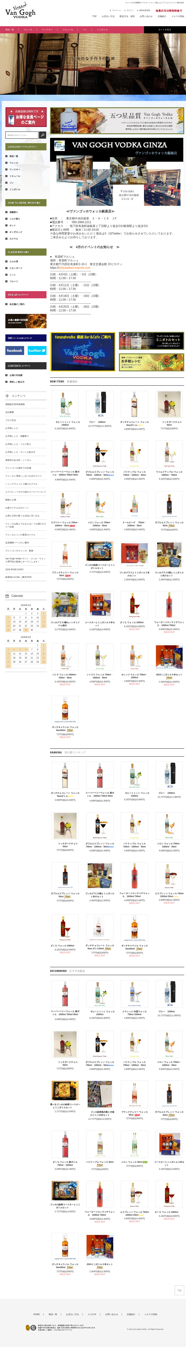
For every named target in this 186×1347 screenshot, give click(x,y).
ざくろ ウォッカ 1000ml (134, 622)
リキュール (67, 29)
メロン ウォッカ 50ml (134, 1162)
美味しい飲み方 (15, 382)
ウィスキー (47, 29)
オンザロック (13, 232)
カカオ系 (11, 261)
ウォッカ (28, 29)
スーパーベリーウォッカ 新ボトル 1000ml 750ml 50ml (65, 474)
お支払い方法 (108, 16)
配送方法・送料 (127, 16)
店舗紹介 (162, 16)
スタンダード (13, 268)
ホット (10, 225)
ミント (10, 275)
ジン (85, 29)
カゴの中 (92, 1314)
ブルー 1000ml (100, 422)
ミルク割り (12, 219)
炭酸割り (11, 212)
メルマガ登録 (177, 16)
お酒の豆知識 (13, 375)
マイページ (115, 10)
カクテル (11, 239)
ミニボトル (102, 29)
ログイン (129, 10)
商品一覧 (9, 29)
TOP (94, 16)
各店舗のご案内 (15, 304)
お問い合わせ (146, 16)
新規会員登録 (143, 10)
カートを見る (164, 29)
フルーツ (11, 281)
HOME (36, 1314)
